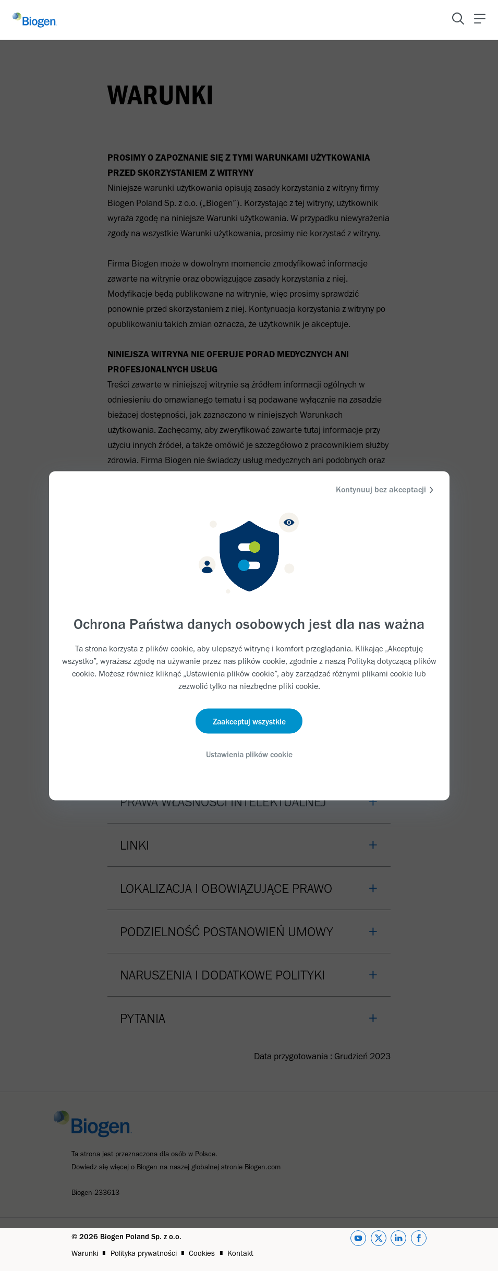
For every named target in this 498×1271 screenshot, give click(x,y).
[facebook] (419, 1244)
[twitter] (378, 1244)
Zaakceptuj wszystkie (249, 722)
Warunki (84, 1253)
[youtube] (358, 1244)
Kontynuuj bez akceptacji (386, 489)
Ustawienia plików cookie (249, 755)
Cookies (202, 1253)
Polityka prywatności (144, 1253)
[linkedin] (398, 1244)
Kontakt (240, 1253)
